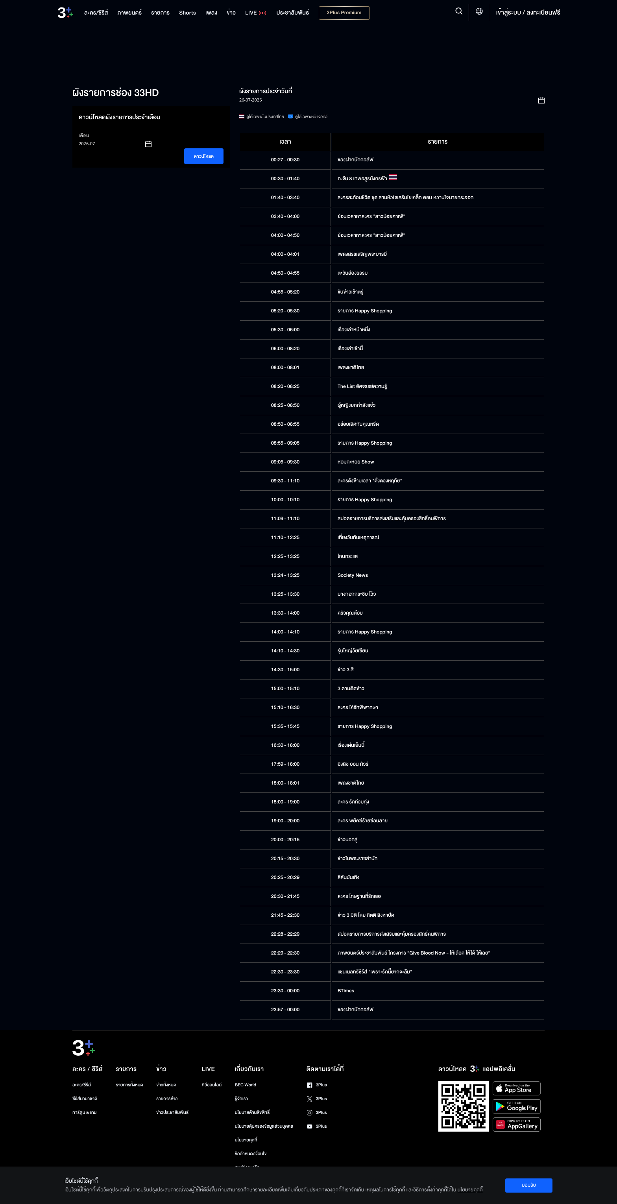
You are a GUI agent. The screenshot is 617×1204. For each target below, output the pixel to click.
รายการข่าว (166, 1098)
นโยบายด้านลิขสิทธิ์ (252, 1112)
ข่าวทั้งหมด (166, 1085)
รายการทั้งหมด (129, 1085)
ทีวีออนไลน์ (212, 1085)
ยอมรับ (529, 1185)
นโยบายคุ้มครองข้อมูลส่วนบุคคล (264, 1126)
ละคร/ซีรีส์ (81, 1085)
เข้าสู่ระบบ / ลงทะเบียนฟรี (528, 12)
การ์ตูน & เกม (84, 1112)
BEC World (245, 1085)
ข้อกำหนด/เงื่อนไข (251, 1154)
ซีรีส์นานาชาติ (84, 1098)
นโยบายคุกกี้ (246, 1140)
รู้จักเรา (241, 1098)
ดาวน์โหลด (204, 156)
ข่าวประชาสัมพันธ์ (172, 1112)
